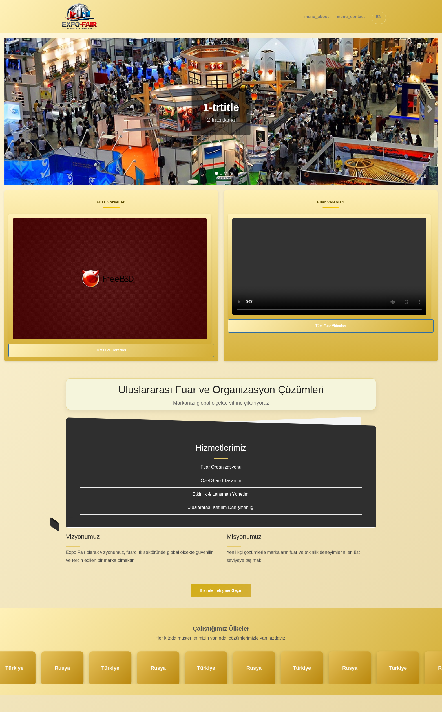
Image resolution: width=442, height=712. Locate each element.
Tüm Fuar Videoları (330, 326)
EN (379, 16)
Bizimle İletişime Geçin (221, 590)
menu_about (316, 16)
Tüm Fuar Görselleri (111, 350)
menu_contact (351, 16)
